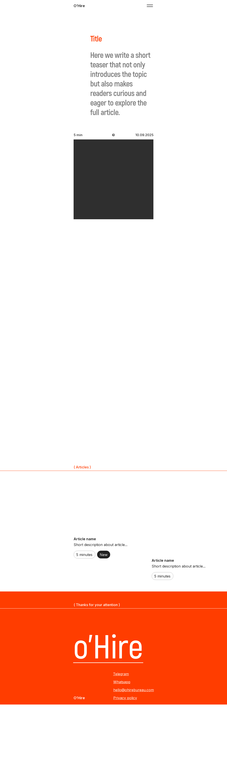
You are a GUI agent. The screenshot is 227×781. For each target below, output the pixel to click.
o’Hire (108, 648)
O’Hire (79, 6)
